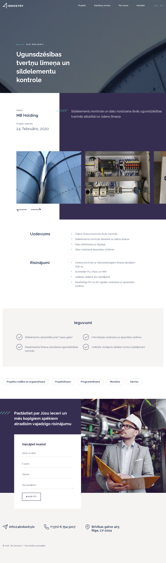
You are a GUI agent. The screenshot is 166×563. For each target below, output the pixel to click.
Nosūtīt (31, 497)
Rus (161, 5)
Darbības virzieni (102, 5)
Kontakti (141, 5)
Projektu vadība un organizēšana (26, 381)
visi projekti (35, 44)
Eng (156, 5)
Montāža (115, 381)
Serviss (134, 381)
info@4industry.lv (22, 527)
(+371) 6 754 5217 (62, 527)
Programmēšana (90, 381)
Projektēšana (63, 381)
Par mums (123, 5)
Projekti (82, 5)
